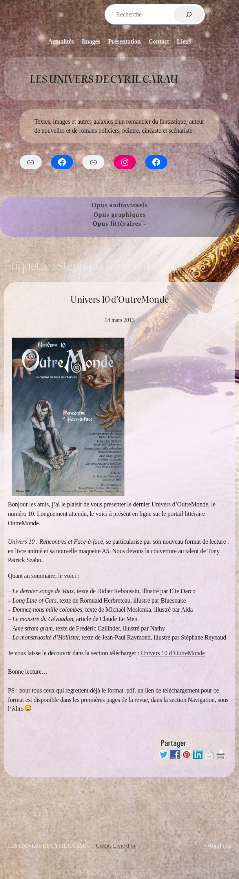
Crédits (103, 845)
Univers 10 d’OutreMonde (119, 299)
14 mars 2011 (120, 320)
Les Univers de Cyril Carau (103, 78)
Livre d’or (124, 845)
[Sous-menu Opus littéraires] (144, 223)
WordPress (219, 845)
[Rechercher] (188, 14)
